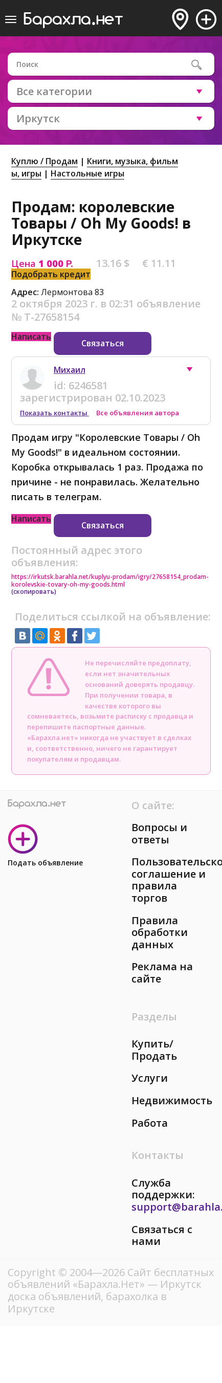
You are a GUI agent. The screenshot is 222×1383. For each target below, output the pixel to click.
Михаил (69, 369)
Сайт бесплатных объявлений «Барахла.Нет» (111, 1278)
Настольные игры (87, 173)
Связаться (102, 343)
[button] (194, 372)
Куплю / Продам (44, 161)
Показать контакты (54, 412)
